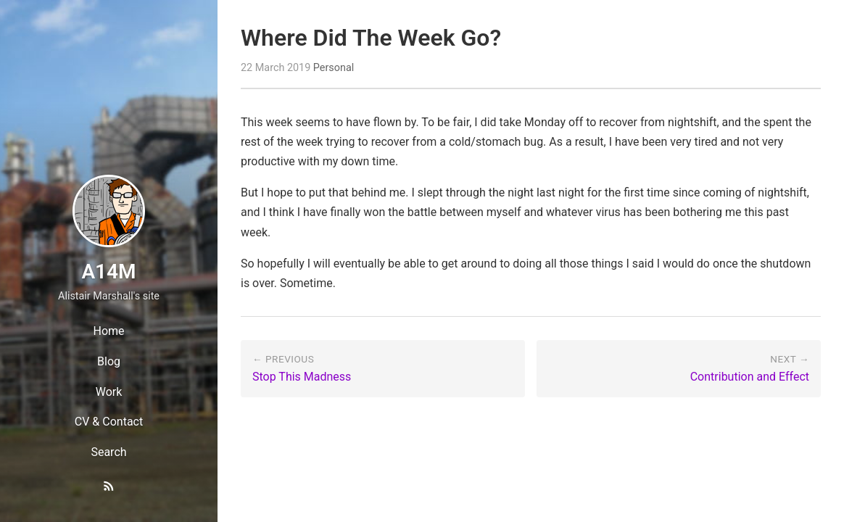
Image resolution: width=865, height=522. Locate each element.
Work (109, 392)
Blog (108, 361)
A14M (108, 271)
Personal (333, 68)
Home (108, 331)
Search (108, 452)
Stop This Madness (301, 377)
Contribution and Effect (749, 377)
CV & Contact (109, 421)
